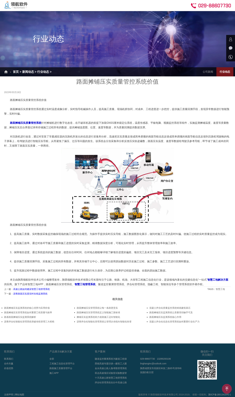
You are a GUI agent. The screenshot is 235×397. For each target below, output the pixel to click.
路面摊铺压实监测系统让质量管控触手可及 (171, 312)
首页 (42, 5)
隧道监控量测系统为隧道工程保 (111, 358)
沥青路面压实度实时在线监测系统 (30, 293)
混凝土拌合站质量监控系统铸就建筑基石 (169, 308)
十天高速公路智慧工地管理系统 (111, 377)
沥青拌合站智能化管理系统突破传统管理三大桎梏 (29, 321)
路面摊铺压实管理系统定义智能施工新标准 (98, 312)
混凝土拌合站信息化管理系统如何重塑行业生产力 (174, 321)
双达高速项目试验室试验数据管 (111, 373)
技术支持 (133, 5)
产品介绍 (77, 5)
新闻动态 (114, 5)
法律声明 (8, 394)
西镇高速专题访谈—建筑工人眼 (111, 363)
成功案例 (95, 5)
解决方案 (58, 5)
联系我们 (8, 358)
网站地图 (19, 394)
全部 (51, 358)
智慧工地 (221, 289)
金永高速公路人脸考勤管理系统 (111, 368)
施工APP (54, 373)
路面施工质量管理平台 (60, 368)
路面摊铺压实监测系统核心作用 (165, 317)
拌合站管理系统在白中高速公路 (111, 382)
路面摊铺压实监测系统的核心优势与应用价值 (27, 308)
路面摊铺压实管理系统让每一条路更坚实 (97, 308)
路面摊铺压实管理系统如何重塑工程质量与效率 (28, 312)
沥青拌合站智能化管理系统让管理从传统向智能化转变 (104, 321)
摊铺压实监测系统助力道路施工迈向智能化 (98, 317)
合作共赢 (151, 5)
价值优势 (8, 368)
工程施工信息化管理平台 (62, 363)
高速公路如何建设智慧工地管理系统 (31, 289)
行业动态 (43, 71)
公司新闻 (208, 71)
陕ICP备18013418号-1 (219, 394)
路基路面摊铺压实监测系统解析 (20, 317)
